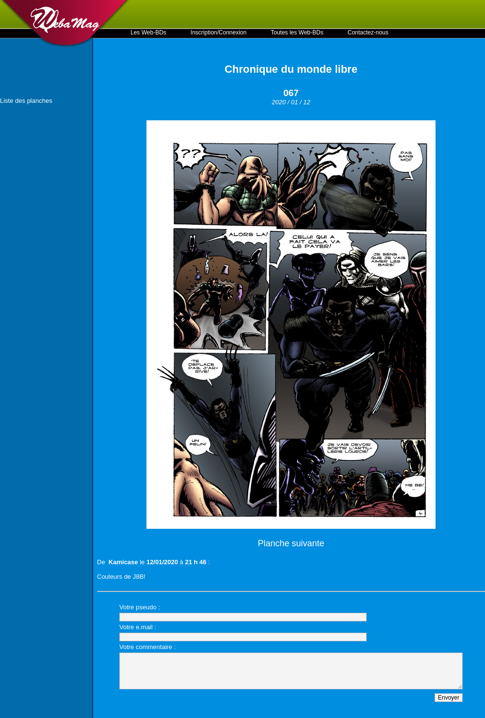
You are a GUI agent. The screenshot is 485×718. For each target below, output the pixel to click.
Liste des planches (26, 100)
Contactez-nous (368, 32)
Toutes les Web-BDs (297, 32)
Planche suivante (291, 543)
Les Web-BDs (148, 32)
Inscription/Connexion (218, 32)
